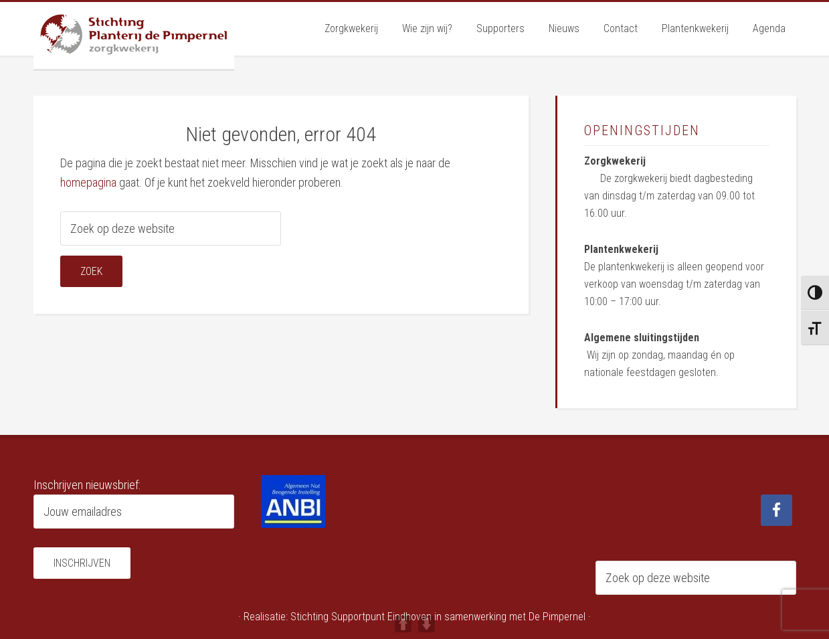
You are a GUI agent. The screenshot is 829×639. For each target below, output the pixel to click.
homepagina (88, 182)
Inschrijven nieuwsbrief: (87, 485)
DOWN (426, 624)
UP (403, 624)
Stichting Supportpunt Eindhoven (361, 616)
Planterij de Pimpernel (133, 35)
